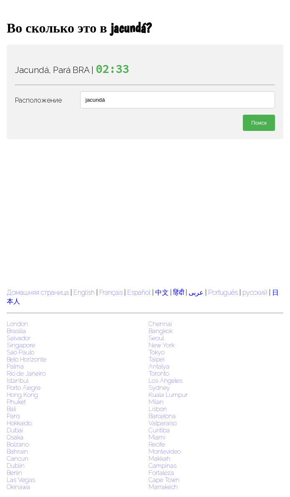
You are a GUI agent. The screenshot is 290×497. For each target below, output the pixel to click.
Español (139, 292)
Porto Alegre (23, 387)
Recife (157, 444)
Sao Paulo (20, 352)
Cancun (17, 458)
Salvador (18, 337)
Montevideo (165, 451)
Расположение (38, 100)
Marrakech (163, 486)
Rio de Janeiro (26, 373)
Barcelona (162, 415)
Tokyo (156, 352)
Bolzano (18, 444)
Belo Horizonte (26, 359)
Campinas (163, 465)
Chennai (160, 323)
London (17, 323)
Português (223, 292)
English (84, 292)
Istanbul (17, 380)
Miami (157, 437)
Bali (11, 408)
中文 (162, 292)
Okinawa (18, 486)
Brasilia (16, 330)
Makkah (159, 458)
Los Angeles (165, 380)
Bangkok (160, 330)
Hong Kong (22, 394)
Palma (15, 366)
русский (254, 292)
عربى (196, 292)
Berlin (14, 472)
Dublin (16, 465)
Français (111, 292)
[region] (145, 212)
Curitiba (159, 430)
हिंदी (178, 292)
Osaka (15, 437)
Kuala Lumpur (168, 394)
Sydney (159, 387)
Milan (156, 401)
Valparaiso (163, 423)
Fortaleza (161, 472)
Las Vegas (21, 479)
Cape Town (164, 479)
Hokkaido (19, 423)
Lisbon (158, 408)
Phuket (16, 401)
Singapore (21, 345)
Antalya (159, 366)
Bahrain (17, 451)
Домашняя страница (38, 292)
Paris (13, 415)
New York (161, 345)
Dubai (15, 430)
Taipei (156, 359)
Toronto (159, 373)
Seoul (156, 337)
